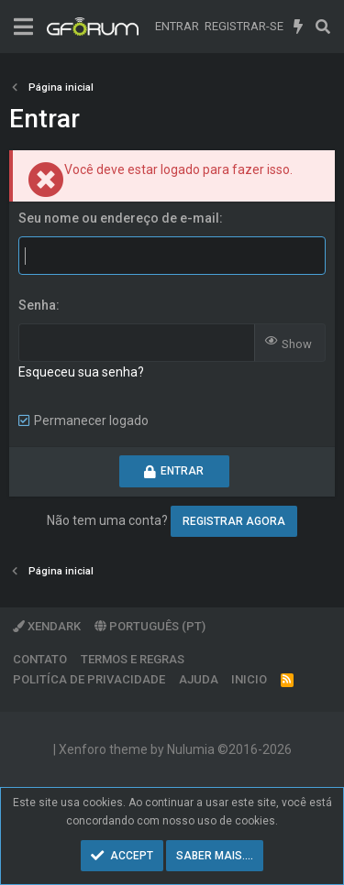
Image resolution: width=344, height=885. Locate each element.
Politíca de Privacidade (89, 679)
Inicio (249, 679)
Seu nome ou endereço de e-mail (118, 218)
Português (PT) (149, 626)
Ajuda (198, 679)
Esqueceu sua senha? (81, 372)
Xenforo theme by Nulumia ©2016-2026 (175, 749)
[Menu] (23, 27)
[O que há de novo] (298, 26)
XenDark (47, 626)
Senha (37, 305)
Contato (40, 659)
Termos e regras (132, 659)
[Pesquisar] (322, 26)
